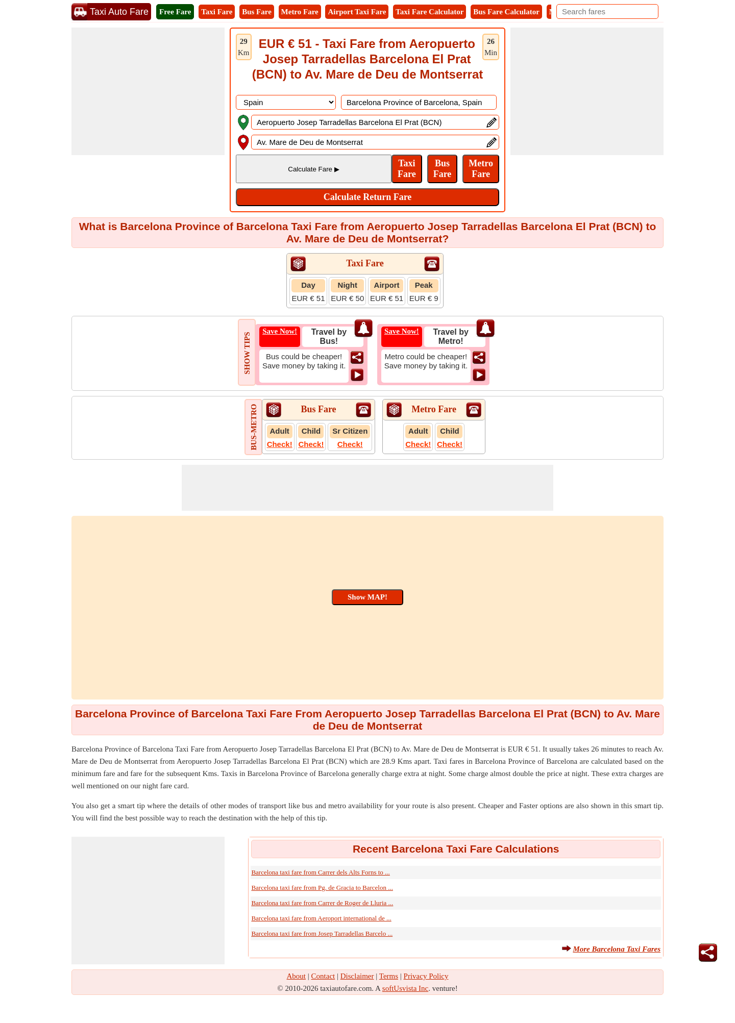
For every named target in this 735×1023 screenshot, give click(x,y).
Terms (388, 976)
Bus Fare (257, 12)
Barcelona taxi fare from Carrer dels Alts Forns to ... (320, 872)
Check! (279, 444)
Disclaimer (357, 976)
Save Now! (279, 331)
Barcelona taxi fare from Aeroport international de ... (321, 918)
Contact (323, 976)
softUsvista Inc (405, 988)
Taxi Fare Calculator (429, 12)
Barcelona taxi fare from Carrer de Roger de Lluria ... (322, 903)
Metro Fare (299, 12)
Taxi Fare (216, 12)
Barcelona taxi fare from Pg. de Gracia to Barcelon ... (322, 887)
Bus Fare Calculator (506, 12)
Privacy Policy (426, 976)
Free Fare (175, 12)
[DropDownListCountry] (286, 102)
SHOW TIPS (247, 353)
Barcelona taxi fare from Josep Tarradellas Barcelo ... (322, 933)
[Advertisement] (148, 91)
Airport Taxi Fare (357, 12)
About (296, 976)
